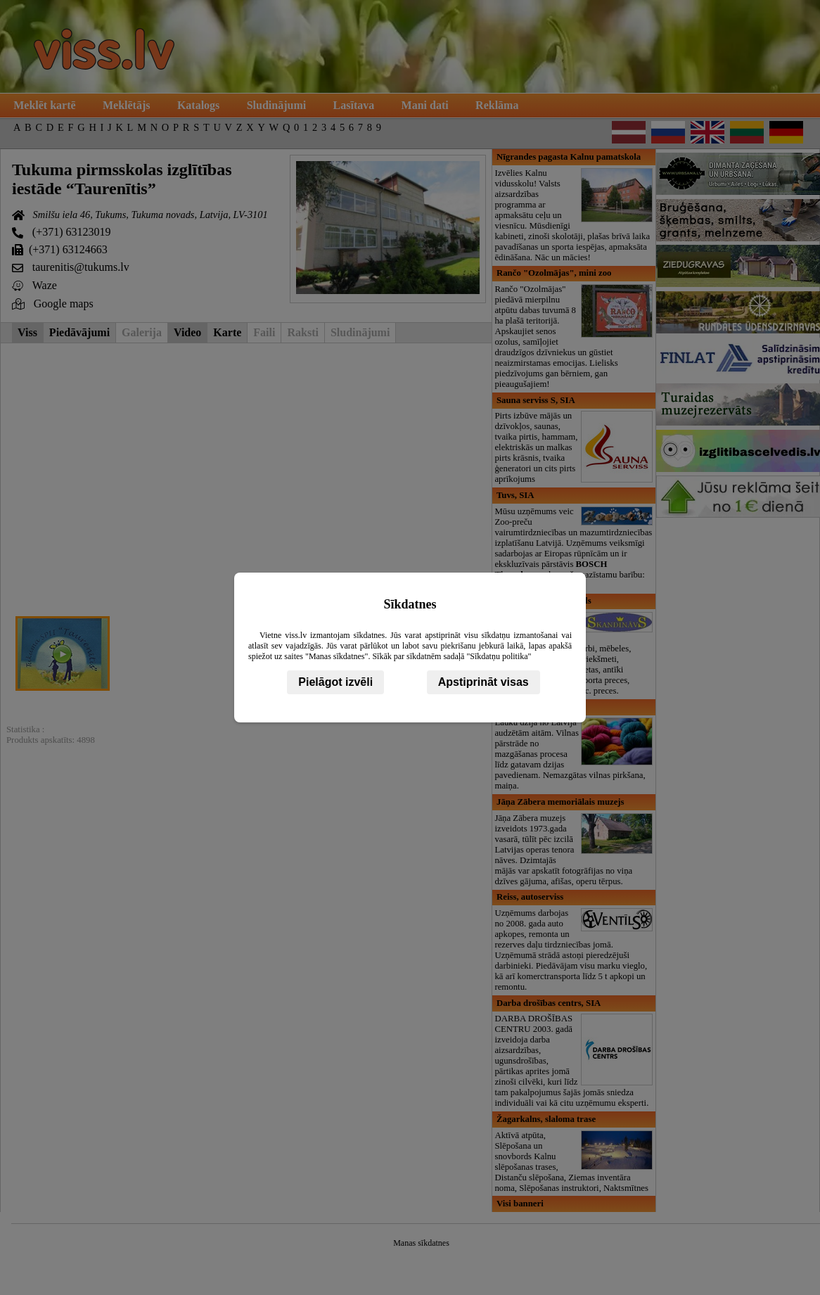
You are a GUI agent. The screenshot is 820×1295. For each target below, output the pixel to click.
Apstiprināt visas (483, 682)
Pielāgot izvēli (335, 682)
